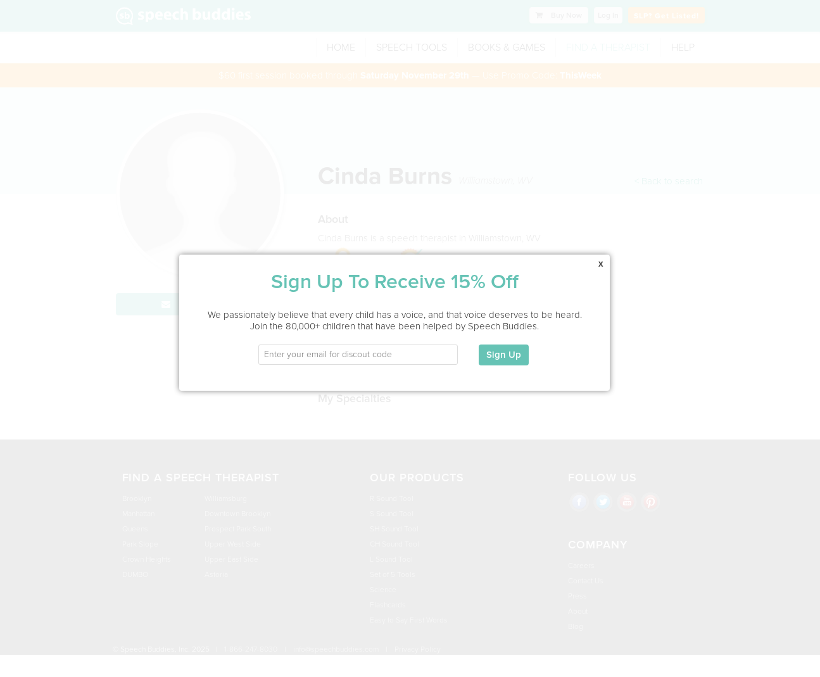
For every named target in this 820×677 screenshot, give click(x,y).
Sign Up (503, 345)
